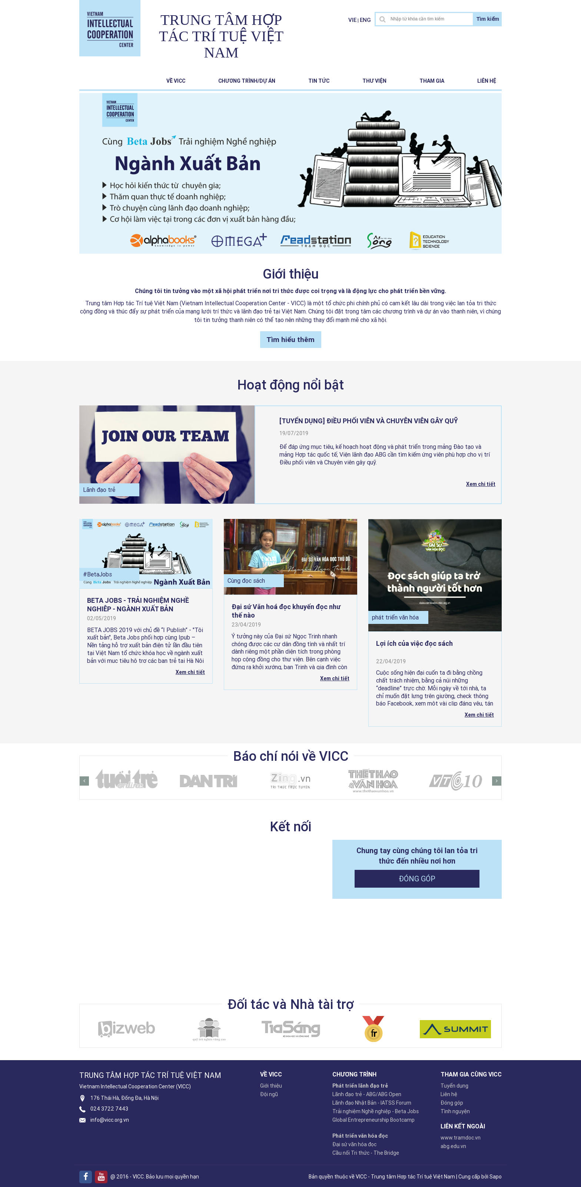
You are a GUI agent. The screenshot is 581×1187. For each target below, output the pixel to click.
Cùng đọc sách (246, 578)
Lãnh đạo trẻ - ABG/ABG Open (366, 1092)
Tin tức (318, 81)
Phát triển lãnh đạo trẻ (360, 1083)
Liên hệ (486, 81)
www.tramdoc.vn (461, 1135)
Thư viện (374, 81)
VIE (352, 19)
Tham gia (431, 81)
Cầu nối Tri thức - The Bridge (365, 1150)
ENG (365, 19)
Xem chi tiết (480, 482)
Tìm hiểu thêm (290, 337)
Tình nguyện (455, 1109)
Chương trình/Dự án (246, 81)
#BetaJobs (97, 572)
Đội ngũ (269, 1092)
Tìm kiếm (488, 19)
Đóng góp (417, 876)
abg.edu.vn (453, 1144)
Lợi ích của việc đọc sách (414, 641)
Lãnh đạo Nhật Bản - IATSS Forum (371, 1100)
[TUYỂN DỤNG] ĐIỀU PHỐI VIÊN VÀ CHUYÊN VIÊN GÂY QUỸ (368, 418)
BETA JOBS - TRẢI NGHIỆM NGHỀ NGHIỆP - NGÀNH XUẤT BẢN (138, 601)
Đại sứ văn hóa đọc (354, 1142)
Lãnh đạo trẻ (99, 487)
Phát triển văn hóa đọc (360, 1133)
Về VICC (175, 81)
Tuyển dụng (454, 1083)
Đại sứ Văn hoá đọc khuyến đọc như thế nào (286, 608)
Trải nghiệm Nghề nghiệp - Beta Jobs (375, 1109)
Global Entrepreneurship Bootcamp (373, 1117)
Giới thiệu (271, 1083)
